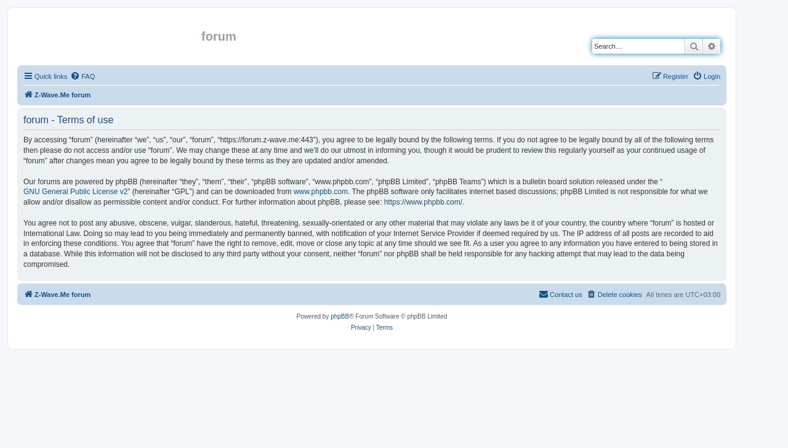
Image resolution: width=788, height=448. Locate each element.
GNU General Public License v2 (75, 191)
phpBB (340, 316)
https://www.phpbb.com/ (423, 202)
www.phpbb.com (321, 191)
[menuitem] (82, 76)
